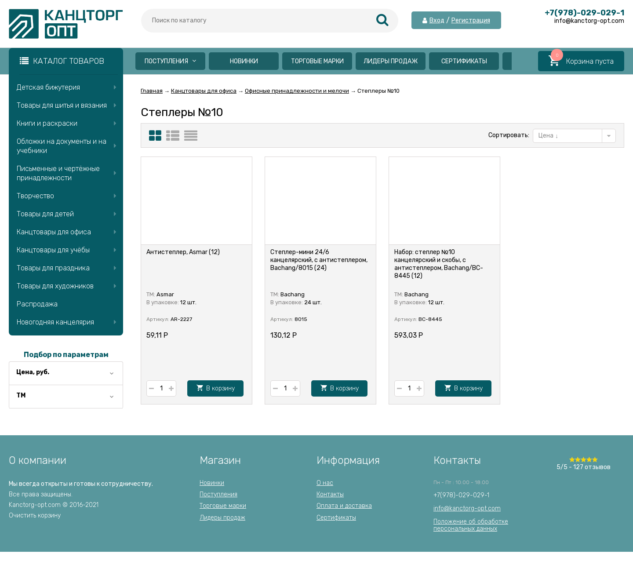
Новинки (244, 61)
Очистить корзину (35, 515)
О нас (324, 483)
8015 (301, 319)
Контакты (330, 494)
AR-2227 (181, 319)
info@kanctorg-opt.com (467, 508)
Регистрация (470, 20)
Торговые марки (317, 61)
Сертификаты (464, 61)
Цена (548, 135)
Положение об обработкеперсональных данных (470, 525)
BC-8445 (430, 319)
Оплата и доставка (344, 506)
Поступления (170, 61)
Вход (436, 20)
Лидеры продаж (391, 61)
